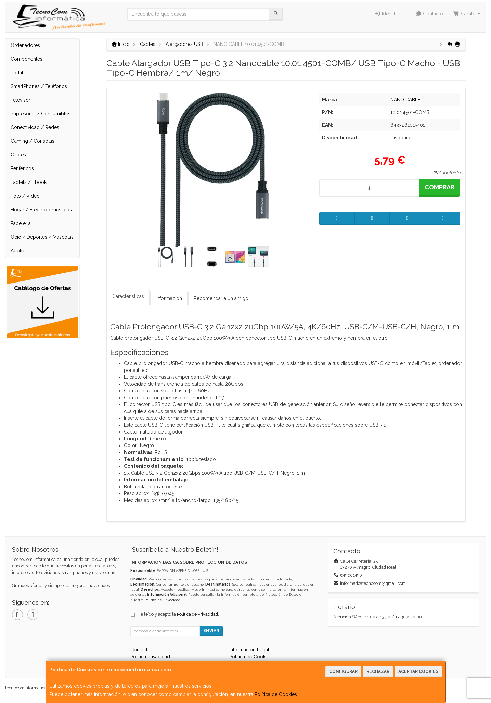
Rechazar (377, 671)
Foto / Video (25, 196)
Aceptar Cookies (418, 671)
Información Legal (249, 649)
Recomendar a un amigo (221, 298)
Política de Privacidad (162, 600)
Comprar (439, 187)
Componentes (26, 59)
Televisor (20, 100)
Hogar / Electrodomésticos (41, 209)
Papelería (21, 223)
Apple (17, 250)
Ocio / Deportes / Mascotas (42, 237)
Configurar (343, 671)
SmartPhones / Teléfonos (39, 86)
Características (128, 296)
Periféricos (22, 168)
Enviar (211, 630)
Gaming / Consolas (32, 141)
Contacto (429, 13)
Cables (18, 155)
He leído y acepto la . (178, 614)
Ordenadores (25, 45)
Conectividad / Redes (35, 127)
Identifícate (389, 13)
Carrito (466, 13)
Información (169, 298)
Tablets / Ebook (29, 182)
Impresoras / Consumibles (40, 113)
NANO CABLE (405, 99)
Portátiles (21, 72)
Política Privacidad (150, 657)
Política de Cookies (276, 694)
